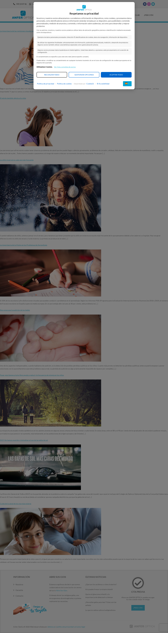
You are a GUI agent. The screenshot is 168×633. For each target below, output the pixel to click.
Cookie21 (90, 84)
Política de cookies (64, 84)
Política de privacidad (45, 84)
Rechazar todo (51, 75)
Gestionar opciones (84, 75)
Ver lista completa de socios (65, 67)
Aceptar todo (116, 75)
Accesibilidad (103, 84)
